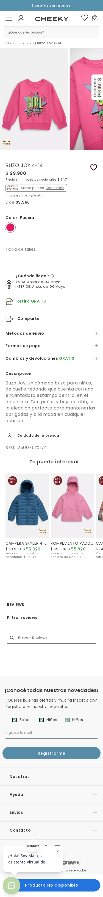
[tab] (51, 333)
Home (11, 43)
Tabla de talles (20, 249)
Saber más (55, 188)
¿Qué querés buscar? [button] (26, 32)
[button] (21, 17)
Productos (26, 43)
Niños (77, 719)
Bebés (26, 719)
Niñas (51, 719)
